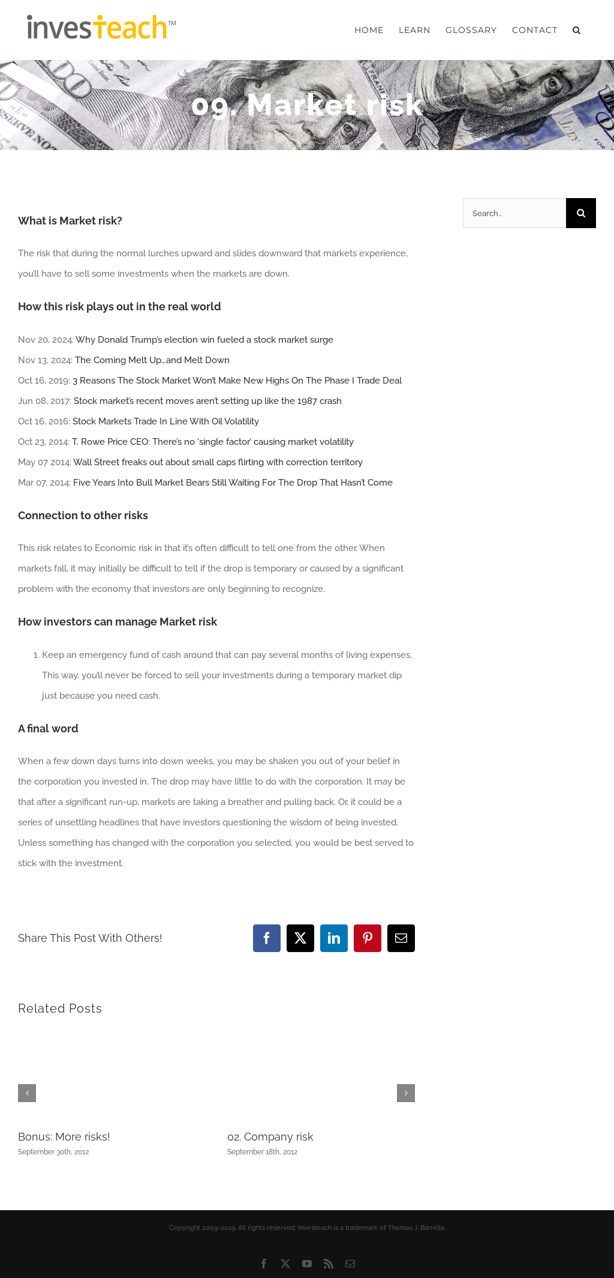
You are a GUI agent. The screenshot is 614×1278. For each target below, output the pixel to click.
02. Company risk (270, 1136)
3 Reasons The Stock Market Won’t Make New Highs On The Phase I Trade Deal (237, 380)
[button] (577, 30)
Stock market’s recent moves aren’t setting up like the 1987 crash (208, 401)
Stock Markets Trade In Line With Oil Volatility (166, 421)
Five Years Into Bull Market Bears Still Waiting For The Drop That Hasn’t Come (233, 482)
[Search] (581, 213)
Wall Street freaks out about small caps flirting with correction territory (218, 462)
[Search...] (514, 213)
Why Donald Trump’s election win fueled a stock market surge (204, 339)
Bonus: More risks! (64, 1136)
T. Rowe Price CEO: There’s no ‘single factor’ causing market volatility (213, 441)
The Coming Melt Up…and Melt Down (152, 360)
